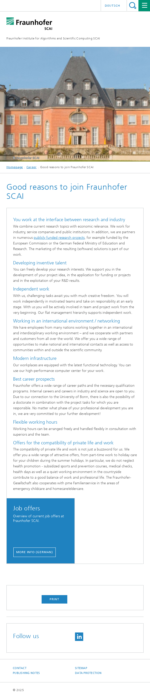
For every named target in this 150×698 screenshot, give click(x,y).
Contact (19, 668)
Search (132, 5)
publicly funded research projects (59, 237)
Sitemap (81, 668)
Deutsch (112, 5)
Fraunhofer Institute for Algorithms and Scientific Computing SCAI (53, 38)
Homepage (14, 167)
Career (31, 167)
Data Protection (88, 673)
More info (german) (34, 552)
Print (54, 599)
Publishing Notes (26, 673)
